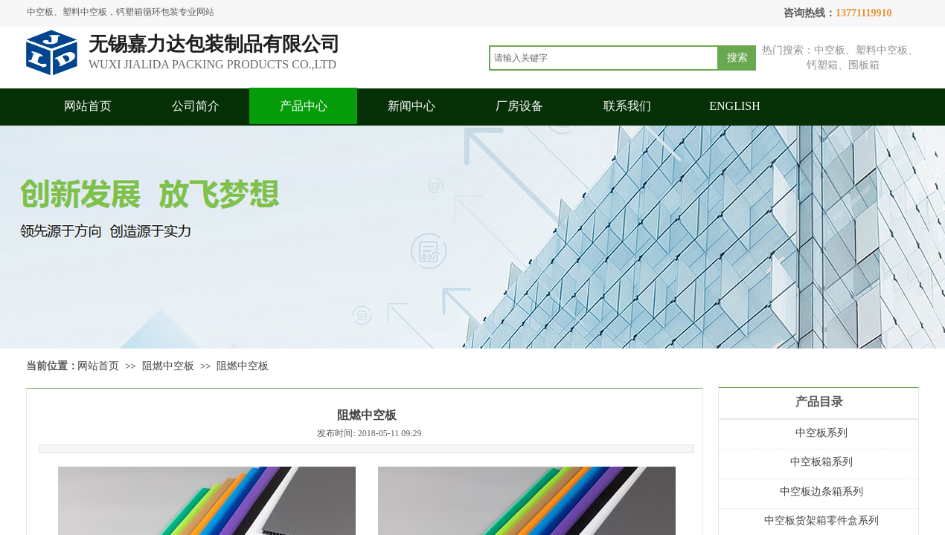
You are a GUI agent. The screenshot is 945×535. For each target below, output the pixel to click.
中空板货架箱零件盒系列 (821, 520)
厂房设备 (519, 106)
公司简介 (196, 106)
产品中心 (303, 106)
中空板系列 (821, 432)
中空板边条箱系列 (821, 491)
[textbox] (604, 58)
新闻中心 (411, 106)
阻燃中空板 (168, 366)
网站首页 (88, 106)
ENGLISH (734, 106)
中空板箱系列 (821, 461)
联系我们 (627, 106)
